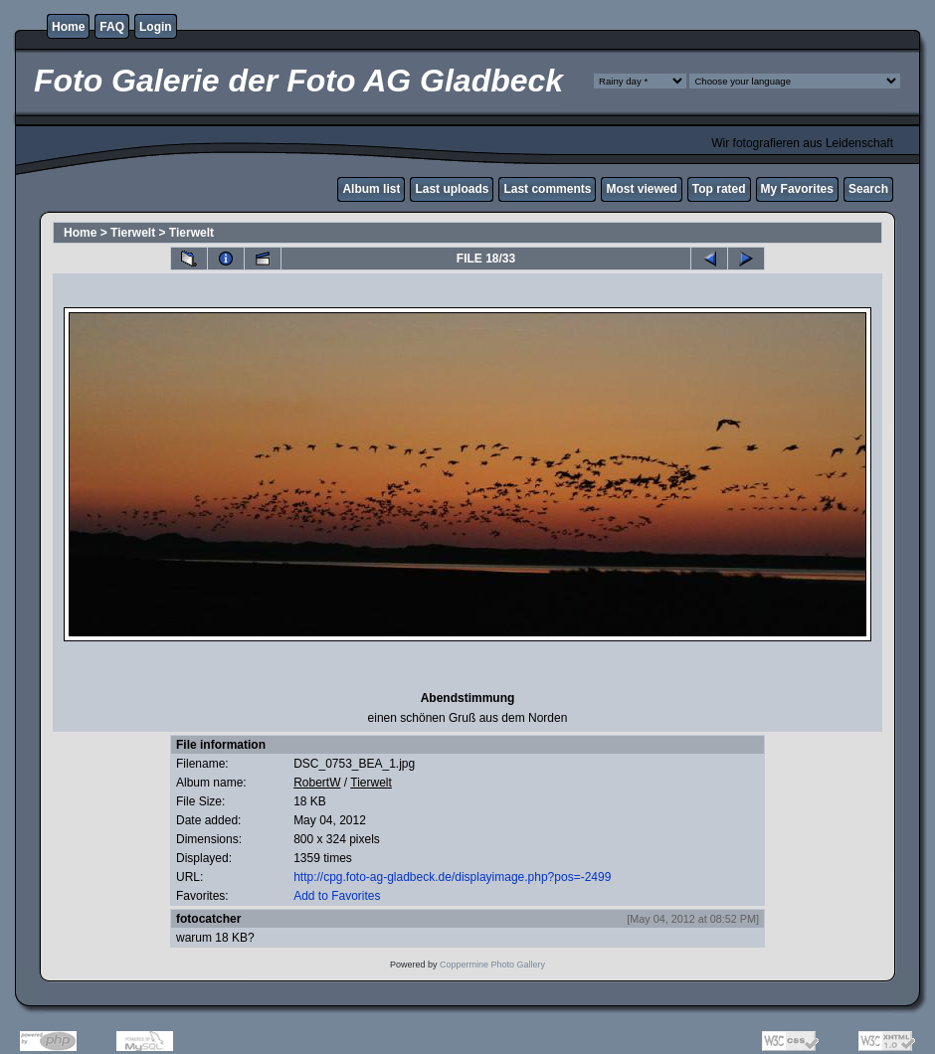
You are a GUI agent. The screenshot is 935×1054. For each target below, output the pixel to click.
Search (868, 189)
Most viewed (641, 189)
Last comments (547, 189)
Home (68, 27)
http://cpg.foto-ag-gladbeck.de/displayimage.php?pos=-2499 (452, 877)
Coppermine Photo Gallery (492, 964)
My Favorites (797, 189)
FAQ (111, 27)
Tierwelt (132, 233)
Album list (371, 189)
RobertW (316, 783)
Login (155, 27)
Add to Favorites (336, 896)
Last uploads (451, 189)
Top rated (719, 189)
